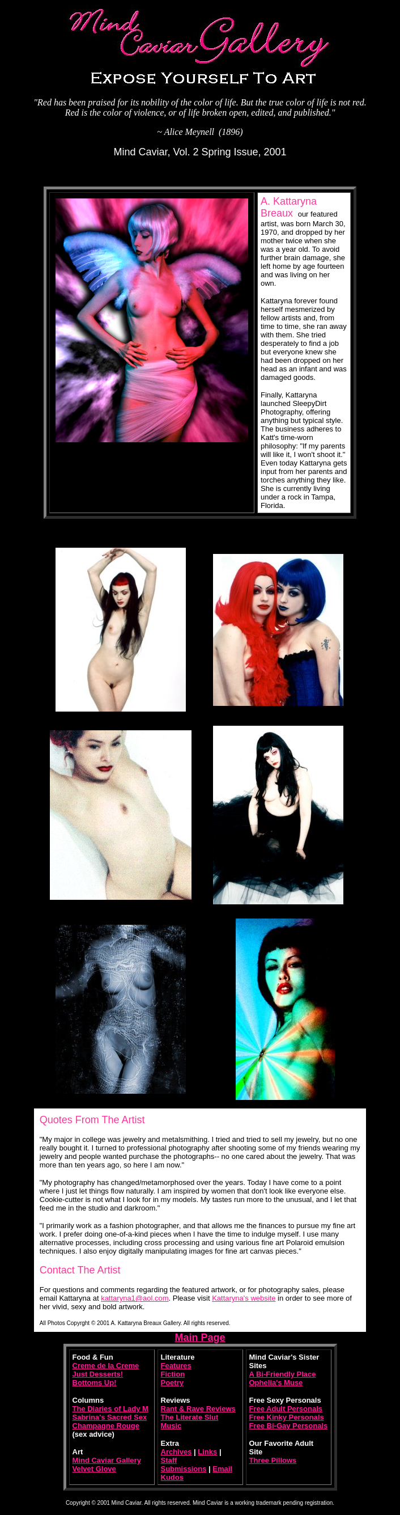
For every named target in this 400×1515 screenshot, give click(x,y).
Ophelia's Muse (276, 1382)
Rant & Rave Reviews (198, 1408)
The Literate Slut (190, 1417)
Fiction (173, 1374)
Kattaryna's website (243, 1298)
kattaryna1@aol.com (134, 1298)
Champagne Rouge (106, 1425)
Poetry (172, 1382)
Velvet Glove (94, 1469)
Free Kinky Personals (286, 1417)
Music (171, 1425)
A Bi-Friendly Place (282, 1374)
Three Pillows (273, 1460)
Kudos (172, 1477)
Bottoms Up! (95, 1382)
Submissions (184, 1469)
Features (176, 1365)
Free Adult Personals (286, 1408)
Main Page (200, 1337)
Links (207, 1452)
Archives (176, 1452)
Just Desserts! (98, 1374)
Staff (169, 1460)
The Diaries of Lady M (110, 1408)
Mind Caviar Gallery (107, 1460)
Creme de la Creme (106, 1365)
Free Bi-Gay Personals (288, 1425)
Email (222, 1469)
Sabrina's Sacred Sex (110, 1417)
